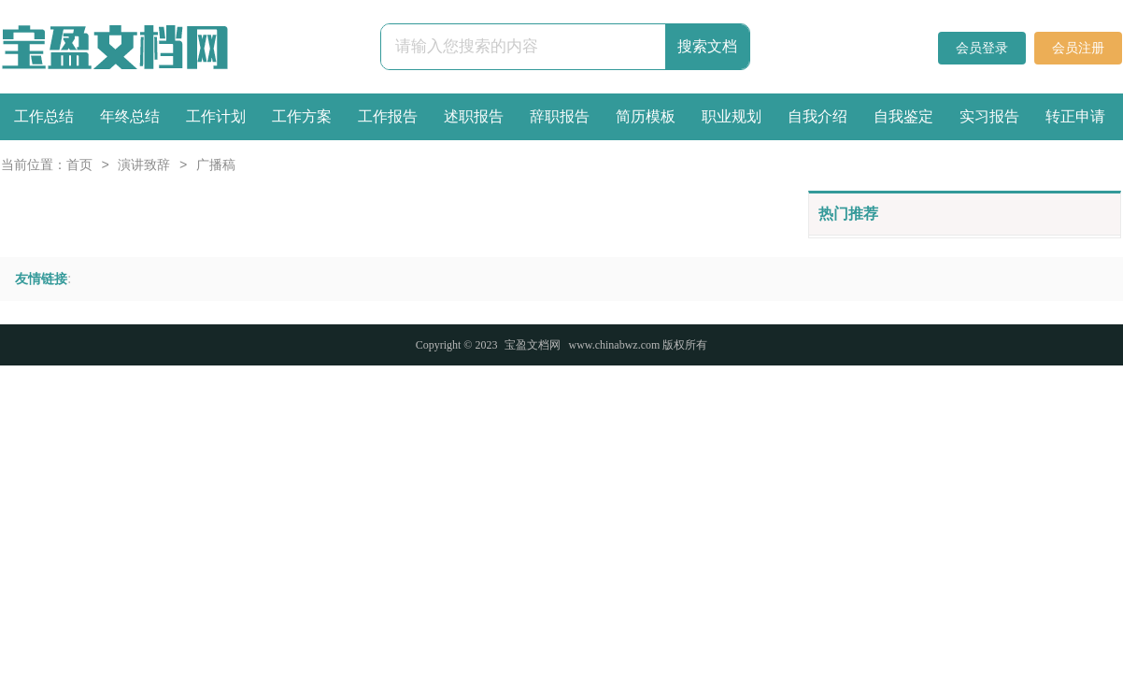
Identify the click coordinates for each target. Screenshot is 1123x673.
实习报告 (989, 116)
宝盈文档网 (533, 344)
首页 (79, 166)
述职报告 (474, 116)
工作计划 (216, 116)
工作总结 (44, 116)
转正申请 (1075, 116)
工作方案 (302, 116)
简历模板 (645, 116)
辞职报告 (560, 116)
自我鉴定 (903, 116)
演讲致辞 (144, 166)
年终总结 (130, 116)
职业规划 (731, 116)
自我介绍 (817, 116)
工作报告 (388, 116)
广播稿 (215, 166)
